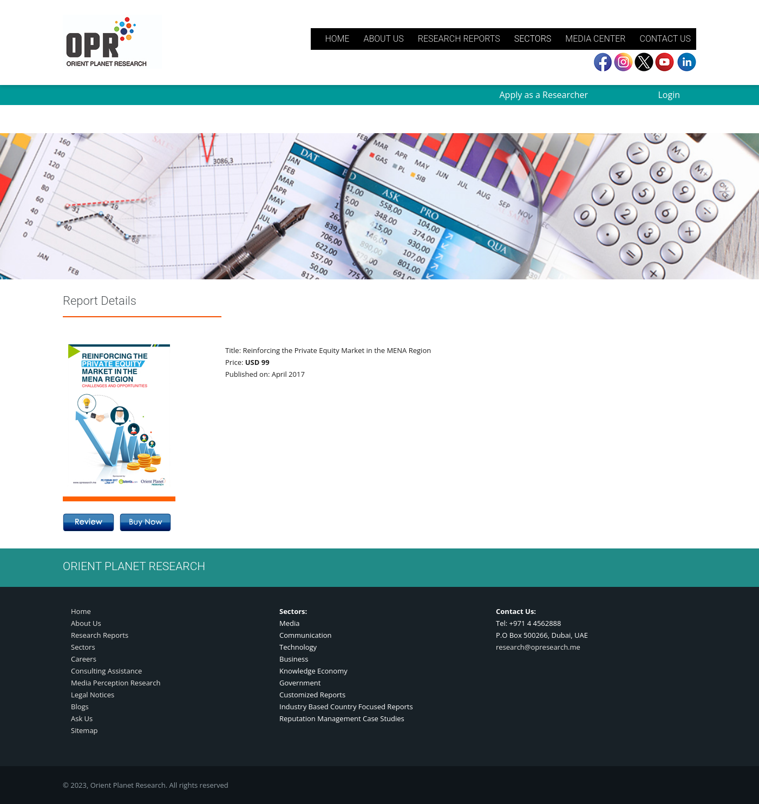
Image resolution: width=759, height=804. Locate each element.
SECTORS (533, 39)
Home (81, 611)
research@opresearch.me (538, 647)
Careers (83, 659)
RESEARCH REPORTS (459, 39)
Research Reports (99, 635)
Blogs (80, 706)
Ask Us (82, 718)
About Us (86, 623)
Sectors (83, 647)
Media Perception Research (115, 683)
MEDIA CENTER (595, 39)
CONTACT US (665, 39)
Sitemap (84, 730)
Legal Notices (92, 695)
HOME (337, 39)
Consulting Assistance (106, 671)
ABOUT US (383, 39)
